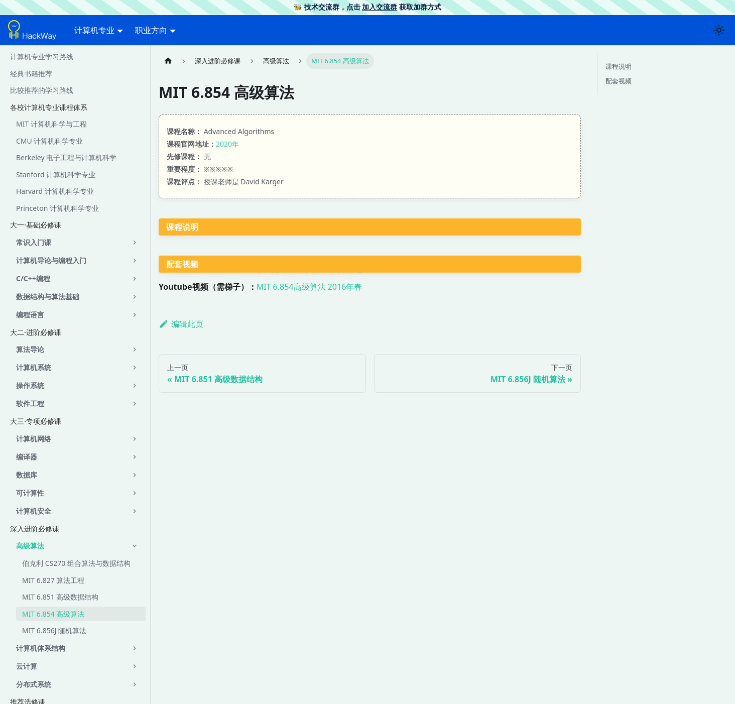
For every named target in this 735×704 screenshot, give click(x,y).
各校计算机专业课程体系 (48, 107)
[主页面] (168, 61)
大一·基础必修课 (35, 224)
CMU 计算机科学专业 (49, 141)
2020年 (227, 144)
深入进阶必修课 (34, 528)
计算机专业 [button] (94, 30)
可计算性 (30, 493)
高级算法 (30, 545)
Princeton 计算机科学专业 (57, 208)
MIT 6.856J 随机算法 (54, 630)
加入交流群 (379, 7)
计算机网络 (33, 438)
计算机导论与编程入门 (51, 260)
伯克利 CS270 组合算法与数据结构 (76, 563)
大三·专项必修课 (35, 421)
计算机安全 (33, 511)
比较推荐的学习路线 (41, 90)
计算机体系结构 (40, 648)
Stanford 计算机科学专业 (55, 174)
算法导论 (30, 349)
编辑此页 (181, 323)
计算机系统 (33, 367)
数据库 (26, 475)
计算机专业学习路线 (41, 56)
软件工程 (30, 403)
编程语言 (30, 314)
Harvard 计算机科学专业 (55, 191)
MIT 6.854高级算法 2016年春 (309, 286)
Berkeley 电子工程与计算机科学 (66, 157)
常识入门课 (33, 242)
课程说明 (618, 66)
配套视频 (618, 80)
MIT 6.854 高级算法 (53, 614)
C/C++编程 (33, 278)
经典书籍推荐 (31, 73)
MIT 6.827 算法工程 (53, 580)
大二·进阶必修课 (35, 332)
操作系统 (30, 385)
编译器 (26, 456)
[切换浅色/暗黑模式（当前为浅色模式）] (719, 30)
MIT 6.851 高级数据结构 (60, 597)
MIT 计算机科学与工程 (51, 124)
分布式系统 (33, 684)
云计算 (26, 666)
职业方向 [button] (151, 30)
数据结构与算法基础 (47, 296)
